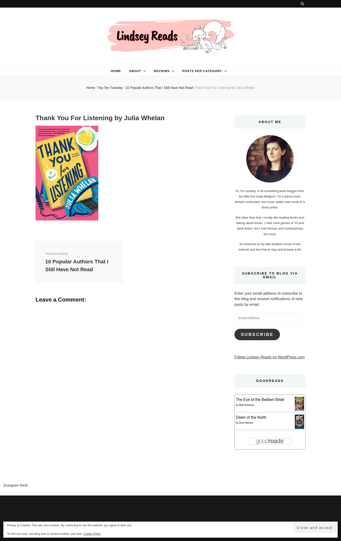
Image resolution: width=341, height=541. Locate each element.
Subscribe (257, 334)
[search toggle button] (302, 3)
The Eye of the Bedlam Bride (260, 400)
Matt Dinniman (246, 405)
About (135, 71)
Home (116, 71)
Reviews (162, 71)
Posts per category (202, 71)
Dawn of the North (251, 417)
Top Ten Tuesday (110, 88)
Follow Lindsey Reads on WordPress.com (269, 357)
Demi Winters (246, 423)
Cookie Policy (92, 534)
